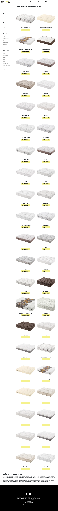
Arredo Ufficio (44, 1)
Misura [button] (4, 22)
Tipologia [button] (5, 33)
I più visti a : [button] (6, 50)
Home (20, 9)
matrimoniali (4, 25)
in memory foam (5, 42)
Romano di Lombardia (6, 65)
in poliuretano (5, 44)
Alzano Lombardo (5, 55)
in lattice (4, 40)
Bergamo (4, 57)
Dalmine (4, 59)
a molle (4, 36)
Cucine (21, 1)
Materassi (29, 9)
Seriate (4, 67)
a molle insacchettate (6, 38)
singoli (4, 27)
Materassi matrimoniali (35, 9)
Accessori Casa (37, 1)
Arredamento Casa (28, 1)
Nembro (4, 61)
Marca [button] (4, 13)
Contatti (50, 1)
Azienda (17, 1)
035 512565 (29, 501)
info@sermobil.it (30, 502)
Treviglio (4, 69)
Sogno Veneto (5, 16)
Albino (4, 53)
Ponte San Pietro (5, 63)
